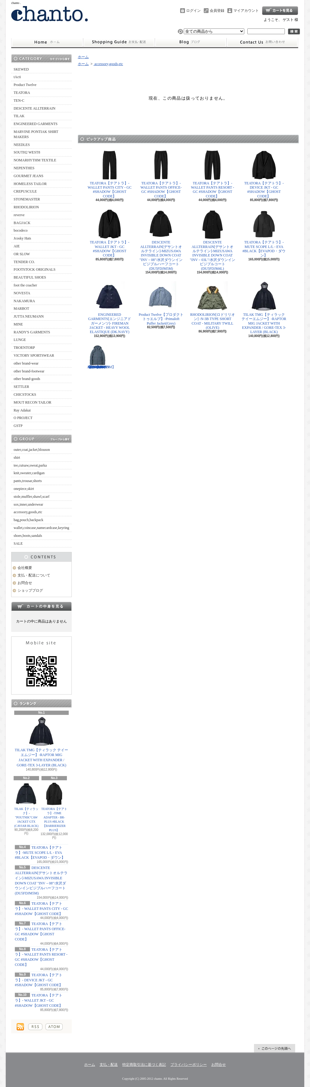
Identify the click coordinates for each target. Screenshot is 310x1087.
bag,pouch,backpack (28, 520)
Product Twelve (25, 85)
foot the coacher (25, 285)
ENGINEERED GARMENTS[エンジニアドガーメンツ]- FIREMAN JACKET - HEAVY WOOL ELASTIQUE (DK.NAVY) (109, 307)
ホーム (47, 42)
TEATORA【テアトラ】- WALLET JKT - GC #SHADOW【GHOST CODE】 (39, 1000)
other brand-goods (27, 379)
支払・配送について (119, 42)
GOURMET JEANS (28, 176)
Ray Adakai (22, 410)
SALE (18, 543)
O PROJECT (23, 418)
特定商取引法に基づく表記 (144, 1064)
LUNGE (20, 340)
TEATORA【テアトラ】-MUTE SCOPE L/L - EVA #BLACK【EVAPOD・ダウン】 (40, 852)
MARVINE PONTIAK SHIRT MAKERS (36, 134)
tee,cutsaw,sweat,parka (30, 465)
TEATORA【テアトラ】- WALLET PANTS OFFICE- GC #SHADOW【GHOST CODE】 (161, 174)
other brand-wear (26, 363)
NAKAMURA (24, 301)
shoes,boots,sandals (28, 536)
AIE (17, 246)
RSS (35, 1026)
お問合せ (262, 42)
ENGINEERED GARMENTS (36, 124)
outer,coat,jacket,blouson (32, 450)
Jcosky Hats (22, 238)
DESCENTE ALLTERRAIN (34, 108)
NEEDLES (22, 145)
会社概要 (25, 568)
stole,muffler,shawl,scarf (31, 496)
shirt (17, 457)
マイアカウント (246, 10)
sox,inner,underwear (28, 504)
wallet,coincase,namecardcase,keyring (41, 528)
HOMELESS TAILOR (30, 184)
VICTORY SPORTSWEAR (34, 355)
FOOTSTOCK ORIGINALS (34, 269)
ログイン (193, 10)
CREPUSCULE (25, 191)
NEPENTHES (24, 168)
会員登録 (217, 10)
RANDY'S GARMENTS (32, 332)
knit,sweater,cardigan (29, 473)
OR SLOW (22, 254)
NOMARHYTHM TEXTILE (35, 160)
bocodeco (21, 230)
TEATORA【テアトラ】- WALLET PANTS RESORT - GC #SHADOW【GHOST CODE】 (212, 174)
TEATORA (22, 93)
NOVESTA (22, 293)
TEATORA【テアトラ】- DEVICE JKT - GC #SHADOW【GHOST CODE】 (39, 980)
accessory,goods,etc (28, 512)
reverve (19, 215)
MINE (18, 324)
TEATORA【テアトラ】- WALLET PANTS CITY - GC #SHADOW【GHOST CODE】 (41, 908)
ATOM (54, 1026)
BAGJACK (22, 223)
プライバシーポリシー (188, 1064)
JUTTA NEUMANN (29, 316)
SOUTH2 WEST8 (27, 152)
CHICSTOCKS (25, 394)
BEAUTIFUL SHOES (30, 277)
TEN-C (19, 100)
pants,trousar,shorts (28, 481)
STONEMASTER (27, 199)
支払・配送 (109, 1064)
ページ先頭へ (274, 1048)
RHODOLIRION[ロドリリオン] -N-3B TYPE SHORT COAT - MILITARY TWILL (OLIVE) (212, 305)
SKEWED (21, 69)
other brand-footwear (29, 371)
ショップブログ (191, 42)
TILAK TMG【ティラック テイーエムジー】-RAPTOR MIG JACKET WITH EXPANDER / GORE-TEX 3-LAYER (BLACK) (41, 741)
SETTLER (21, 387)
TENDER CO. (24, 262)
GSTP (18, 426)
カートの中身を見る (41, 606)
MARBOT (21, 308)
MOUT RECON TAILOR (32, 402)
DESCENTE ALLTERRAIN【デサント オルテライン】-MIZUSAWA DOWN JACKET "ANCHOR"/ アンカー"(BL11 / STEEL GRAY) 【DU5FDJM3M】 (101, 357)
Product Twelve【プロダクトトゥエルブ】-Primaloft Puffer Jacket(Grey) (161, 303)
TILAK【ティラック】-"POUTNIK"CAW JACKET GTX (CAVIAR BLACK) (26, 805)
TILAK (19, 116)
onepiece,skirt (24, 489)
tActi (17, 77)
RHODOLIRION (26, 207)
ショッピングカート (280, 10)
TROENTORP (24, 347)
